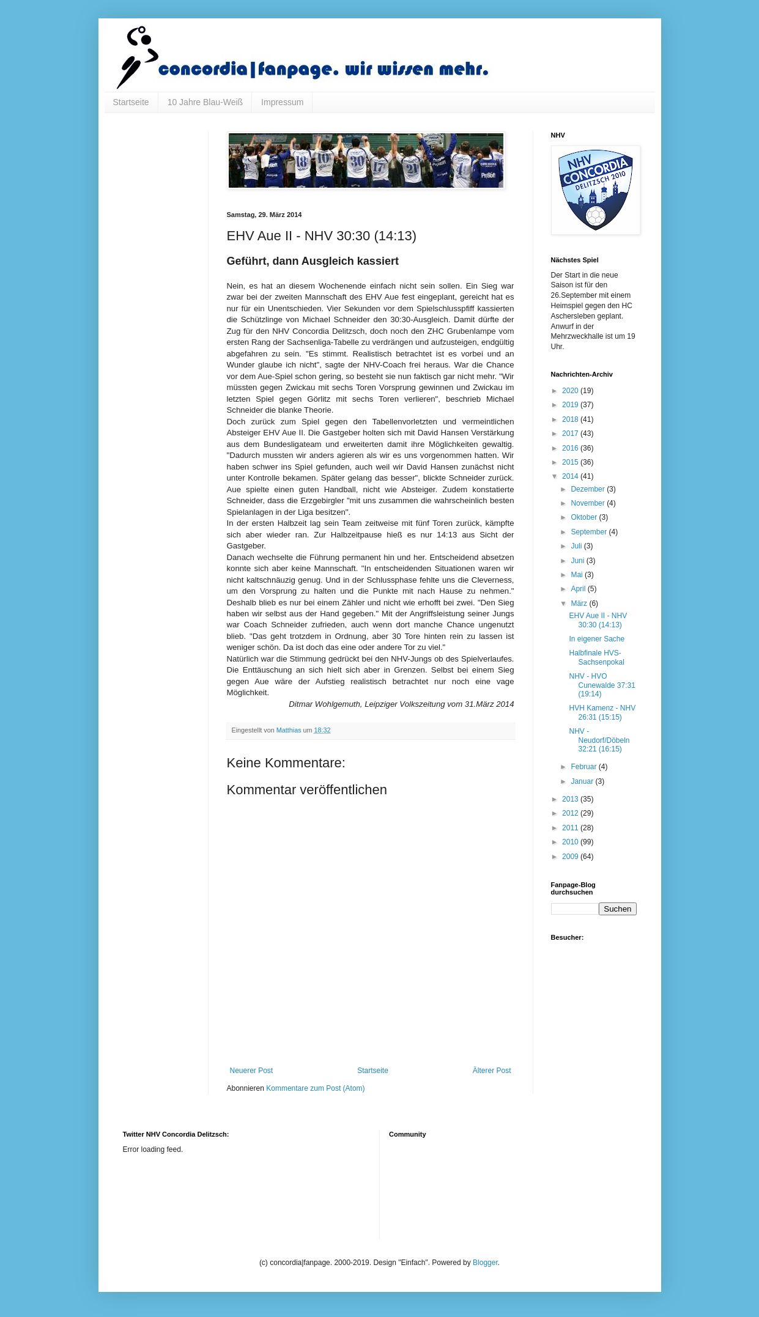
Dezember (589, 489)
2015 (571, 462)
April (579, 589)
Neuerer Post (251, 1070)
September (590, 532)
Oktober (585, 517)
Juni (578, 560)
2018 (571, 419)
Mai (578, 574)
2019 (571, 404)
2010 (571, 842)
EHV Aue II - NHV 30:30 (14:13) (598, 620)
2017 (571, 433)
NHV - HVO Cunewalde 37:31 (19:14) (602, 685)
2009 (571, 856)
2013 (571, 799)
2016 (571, 448)
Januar (583, 781)
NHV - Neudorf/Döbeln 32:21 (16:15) (599, 740)
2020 (571, 390)
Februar (584, 766)
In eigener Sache (596, 639)
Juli (577, 546)
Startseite (131, 102)
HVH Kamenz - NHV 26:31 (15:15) (602, 712)
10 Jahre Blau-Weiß (205, 102)
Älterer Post (492, 1070)
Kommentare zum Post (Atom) (315, 1088)
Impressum (282, 102)
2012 (571, 813)
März (580, 603)
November (589, 503)
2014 (571, 476)
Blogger (485, 1262)
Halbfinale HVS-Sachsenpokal (596, 657)
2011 (571, 828)
